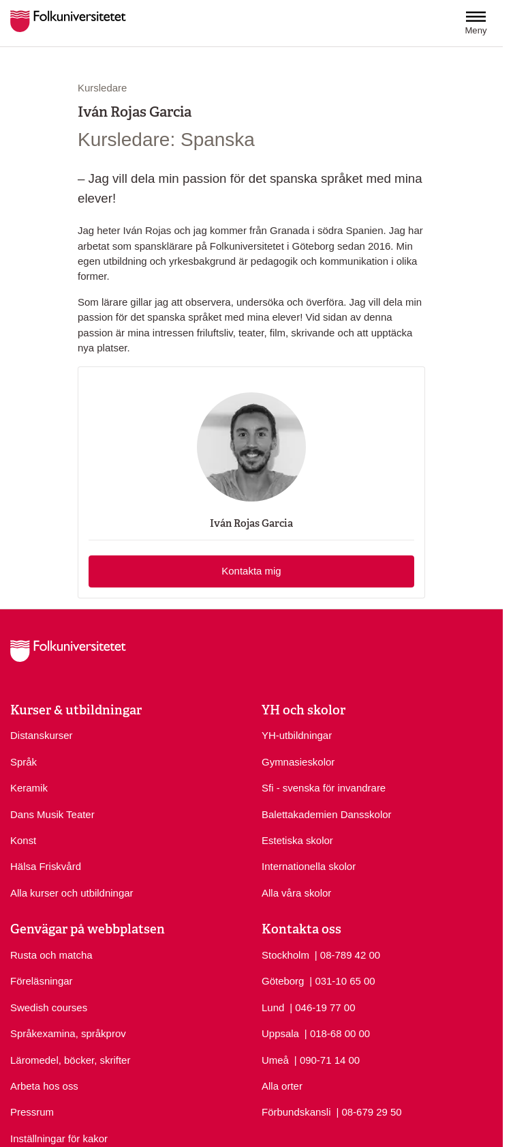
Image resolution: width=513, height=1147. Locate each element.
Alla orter (282, 1086)
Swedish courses (48, 1007)
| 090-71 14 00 (327, 1059)
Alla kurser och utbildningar (72, 893)
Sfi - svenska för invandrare (324, 788)
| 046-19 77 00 (322, 1006)
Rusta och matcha (51, 955)
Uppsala (280, 1033)
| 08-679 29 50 (368, 1111)
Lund (273, 1007)
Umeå (275, 1060)
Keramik (29, 788)
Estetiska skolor (297, 840)
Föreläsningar (41, 981)
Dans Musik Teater (52, 814)
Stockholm (285, 955)
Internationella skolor (309, 866)
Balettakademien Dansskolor (327, 814)
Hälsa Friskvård (45, 866)
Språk (23, 762)
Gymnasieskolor (298, 762)
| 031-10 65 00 (342, 980)
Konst (23, 840)
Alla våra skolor (296, 893)
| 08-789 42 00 (347, 954)
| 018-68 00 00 (337, 1032)
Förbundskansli (296, 1112)
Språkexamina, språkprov (68, 1033)
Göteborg (283, 981)
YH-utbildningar (297, 735)
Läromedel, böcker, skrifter (70, 1060)
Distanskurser (41, 735)
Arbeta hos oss (44, 1086)
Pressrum (32, 1112)
